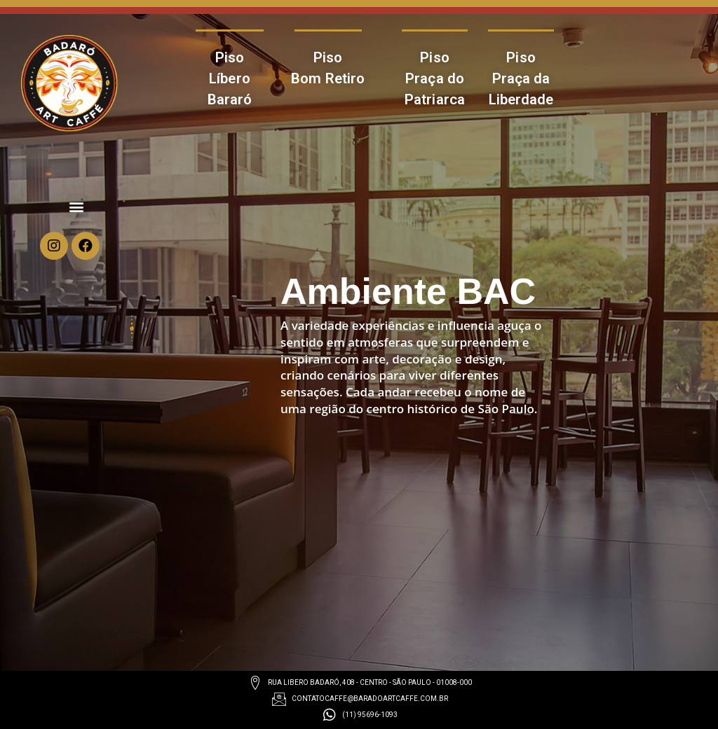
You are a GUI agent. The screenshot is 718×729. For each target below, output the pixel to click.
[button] (76, 206)
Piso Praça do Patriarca (435, 78)
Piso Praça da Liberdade (521, 78)
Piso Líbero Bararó (230, 78)
